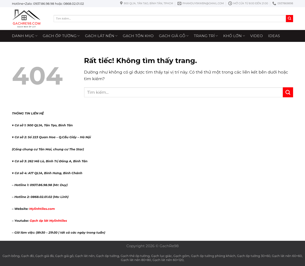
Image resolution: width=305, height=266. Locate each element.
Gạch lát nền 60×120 (167, 260)
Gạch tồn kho (138, 36)
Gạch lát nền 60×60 (287, 256)
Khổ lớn (234, 36)
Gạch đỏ (27, 256)
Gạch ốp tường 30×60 (253, 256)
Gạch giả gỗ (174, 36)
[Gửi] (289, 18)
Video (256, 36)
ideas (274, 36)
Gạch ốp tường (61, 36)
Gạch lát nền (101, 36)
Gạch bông (11, 256)
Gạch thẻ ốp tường (135, 256)
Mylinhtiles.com (42, 209)
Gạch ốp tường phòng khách (213, 256)
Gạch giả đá (44, 256)
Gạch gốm (181, 256)
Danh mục (24, 36)
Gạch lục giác (161, 256)
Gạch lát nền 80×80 (136, 260)
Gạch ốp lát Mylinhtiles (48, 220)
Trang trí (206, 36)
